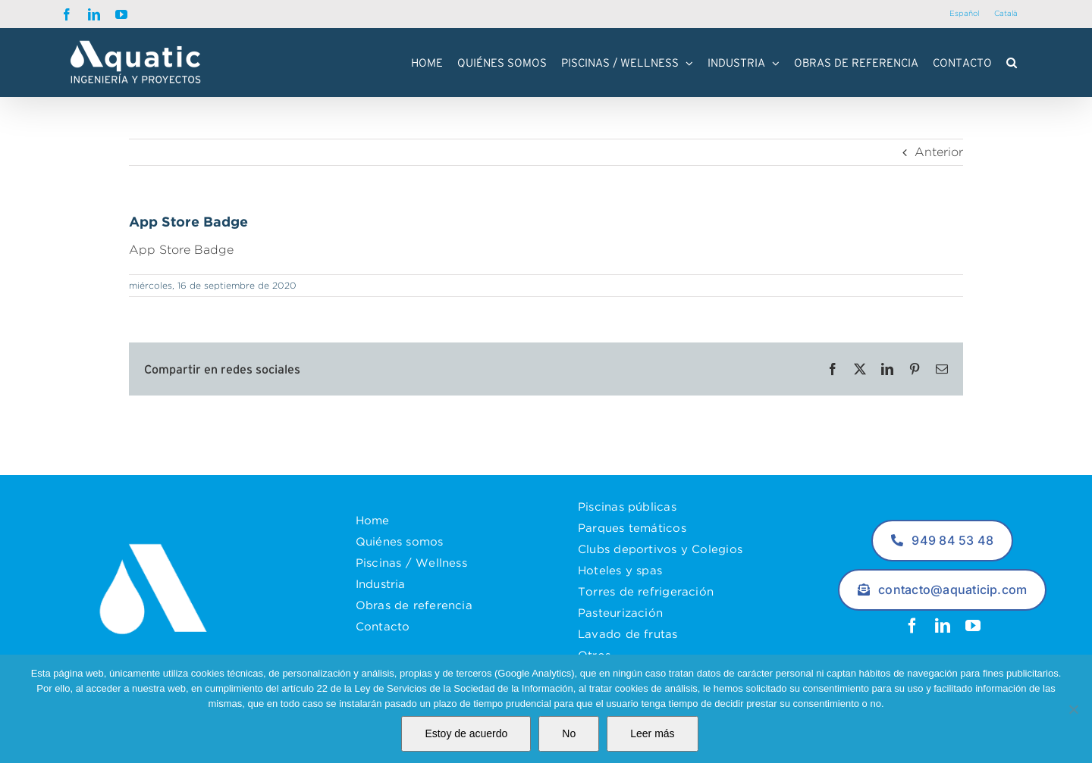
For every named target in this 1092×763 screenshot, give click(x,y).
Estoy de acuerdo (466, 733)
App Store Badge (181, 249)
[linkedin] (942, 625)
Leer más (652, 733)
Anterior (939, 151)
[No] (1073, 709)
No (569, 733)
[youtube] (973, 625)
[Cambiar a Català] (1006, 14)
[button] (1011, 62)
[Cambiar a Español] (964, 14)
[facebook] (912, 625)
